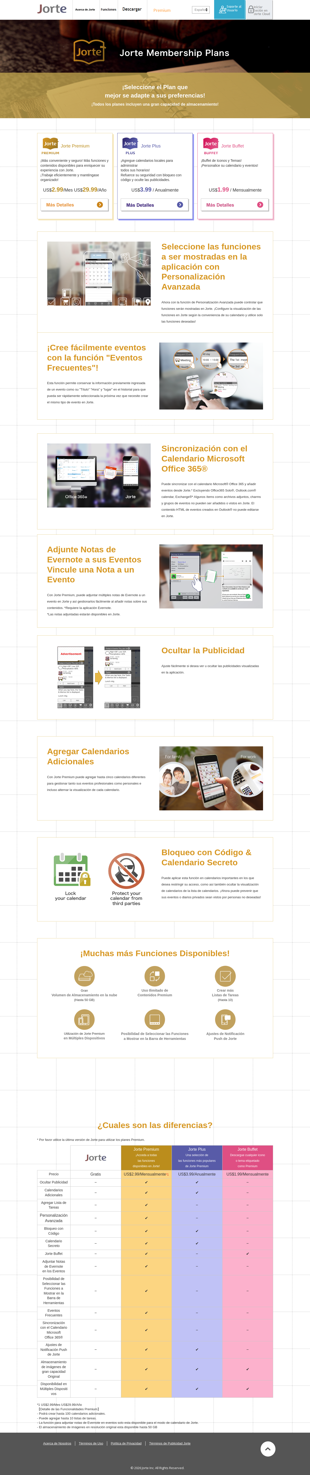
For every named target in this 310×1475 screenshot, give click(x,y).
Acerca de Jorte (86, 10)
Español (200, 10)
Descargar (132, 10)
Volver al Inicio (268, 1449)
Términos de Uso (91, 1443)
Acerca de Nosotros (57, 1443)
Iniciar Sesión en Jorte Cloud (259, 10)
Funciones (109, 10)
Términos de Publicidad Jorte (170, 1443)
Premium (160, 10)
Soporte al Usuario (230, 10)
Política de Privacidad (126, 1443)
